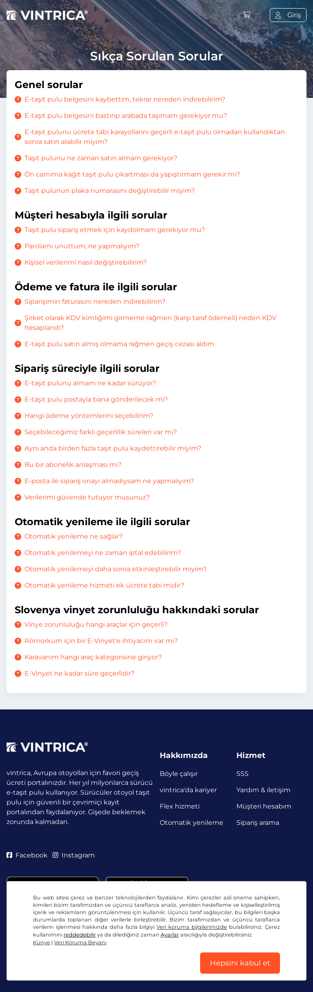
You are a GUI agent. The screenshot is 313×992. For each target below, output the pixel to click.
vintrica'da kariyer (188, 790)
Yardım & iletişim (263, 790)
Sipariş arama (257, 822)
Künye (41, 942)
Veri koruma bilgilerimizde (191, 927)
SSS (242, 774)
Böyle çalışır (179, 774)
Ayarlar (170, 935)
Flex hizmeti (180, 806)
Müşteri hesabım (263, 806)
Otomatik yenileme (191, 822)
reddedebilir (80, 935)
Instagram (74, 855)
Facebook (27, 855)
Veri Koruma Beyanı (80, 942)
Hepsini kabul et (240, 963)
